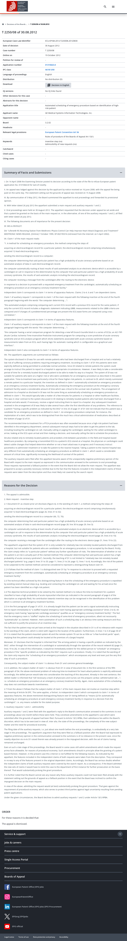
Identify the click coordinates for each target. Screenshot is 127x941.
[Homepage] (3, 24)
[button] (63, 173)
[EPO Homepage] (17, 6)
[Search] (105, 6)
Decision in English (58, 85)
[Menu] (113, 6)
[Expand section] (120, 834)
